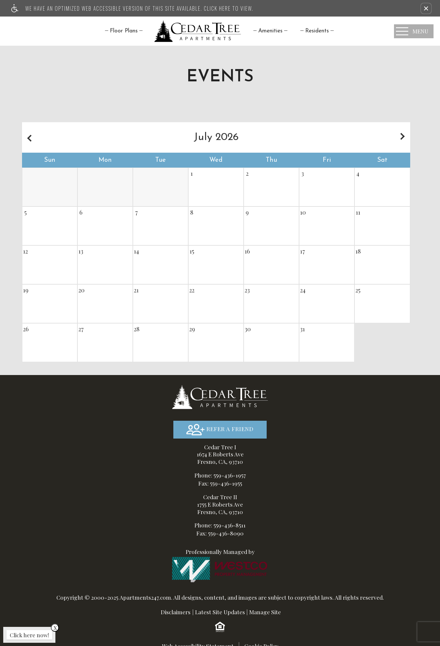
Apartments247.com (145, 597)
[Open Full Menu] (414, 31)
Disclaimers (176, 612)
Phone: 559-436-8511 (220, 525)
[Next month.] (403, 137)
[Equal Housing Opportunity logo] (220, 626)
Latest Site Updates (220, 612)
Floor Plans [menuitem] (124, 31)
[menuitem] (270, 31)
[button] (426, 8)
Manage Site (265, 612)
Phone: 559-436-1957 (220, 475)
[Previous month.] (28, 137)
